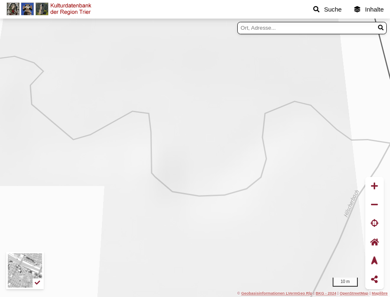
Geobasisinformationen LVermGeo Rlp (276, 293)
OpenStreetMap (354, 293)
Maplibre (380, 293)
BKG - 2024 (326, 293)
